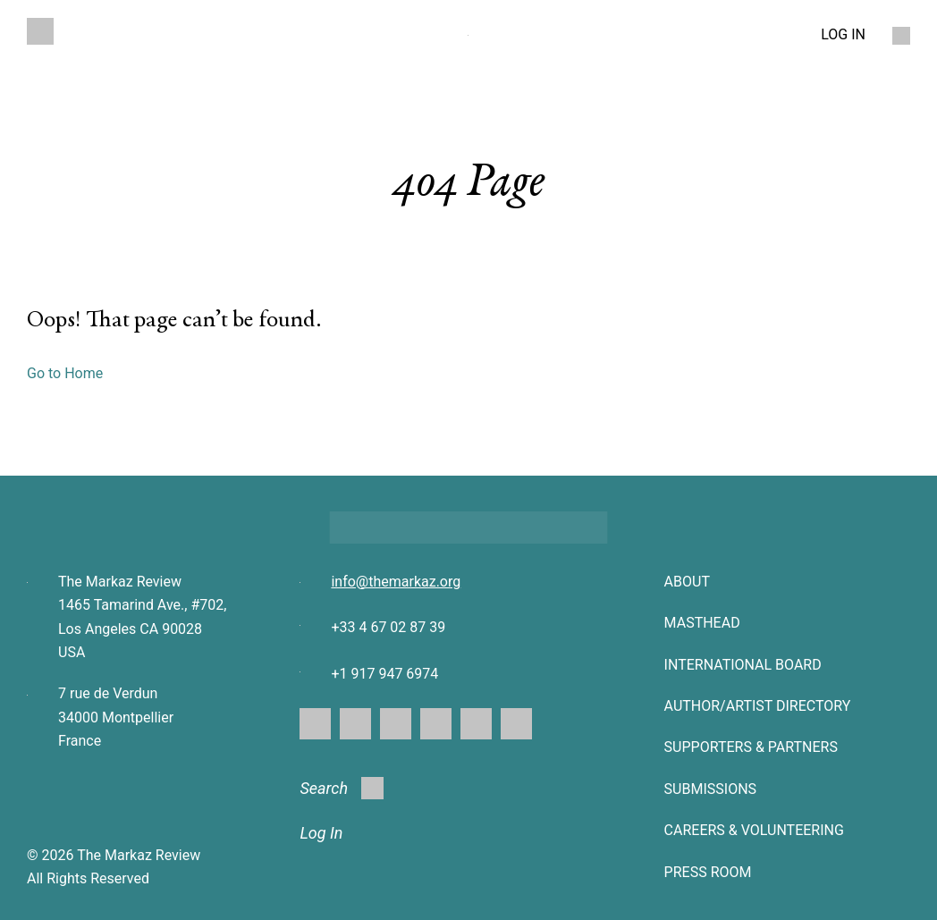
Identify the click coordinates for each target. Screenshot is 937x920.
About (687, 581)
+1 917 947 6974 (384, 673)
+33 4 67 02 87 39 (388, 627)
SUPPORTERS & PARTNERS (751, 747)
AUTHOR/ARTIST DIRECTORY (757, 705)
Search (342, 788)
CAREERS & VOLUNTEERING (754, 830)
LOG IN (843, 34)
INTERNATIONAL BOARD (743, 664)
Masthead (702, 622)
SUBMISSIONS (710, 789)
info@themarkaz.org (395, 581)
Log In (321, 832)
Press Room (708, 872)
